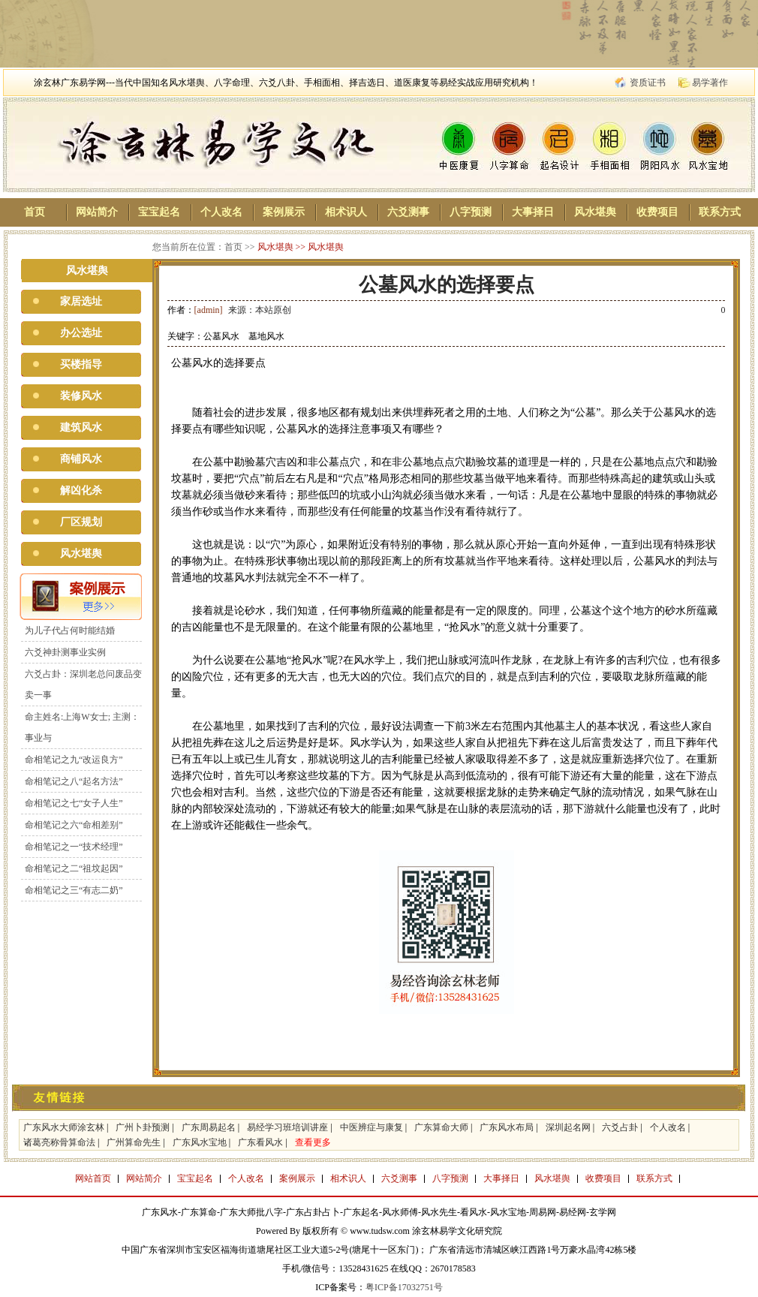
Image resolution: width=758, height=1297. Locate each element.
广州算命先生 (134, 1142)
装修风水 (81, 396)
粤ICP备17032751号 (404, 1287)
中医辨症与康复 (371, 1127)
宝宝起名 (159, 212)
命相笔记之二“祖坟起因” (74, 868)
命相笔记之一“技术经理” (74, 846)
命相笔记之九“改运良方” (74, 759)
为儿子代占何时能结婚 (70, 630)
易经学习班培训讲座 (287, 1127)
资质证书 (648, 82)
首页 (34, 212)
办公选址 (81, 333)
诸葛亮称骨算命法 (59, 1142)
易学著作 (710, 82)
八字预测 (471, 212)
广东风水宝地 (200, 1142)
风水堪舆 (595, 212)
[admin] (208, 310)
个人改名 (221, 212)
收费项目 (657, 212)
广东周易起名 (209, 1127)
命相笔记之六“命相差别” (74, 825)
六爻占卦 (620, 1127)
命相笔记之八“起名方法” (74, 781)
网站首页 (93, 1178)
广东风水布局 (507, 1127)
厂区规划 (81, 522)
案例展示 (284, 212)
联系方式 (720, 212)
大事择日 (533, 212)
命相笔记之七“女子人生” (74, 803)
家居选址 (81, 301)
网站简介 (97, 212)
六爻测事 (408, 212)
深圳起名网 (568, 1127)
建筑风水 (81, 427)
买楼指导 (81, 364)
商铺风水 (81, 459)
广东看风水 (260, 1142)
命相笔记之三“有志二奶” (74, 890)
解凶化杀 (81, 490)
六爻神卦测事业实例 (65, 652)
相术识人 (346, 212)
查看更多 (313, 1142)
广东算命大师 (441, 1127)
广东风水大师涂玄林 (63, 1127)
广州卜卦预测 (143, 1127)
